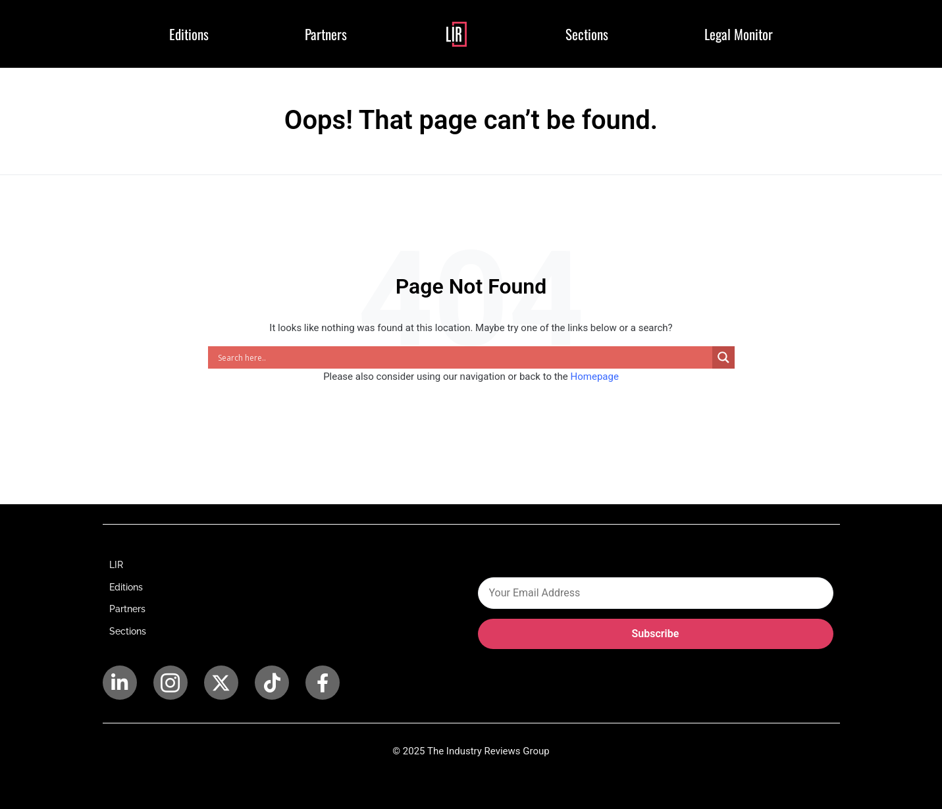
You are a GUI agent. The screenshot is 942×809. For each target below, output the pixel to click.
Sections (586, 34)
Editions (189, 34)
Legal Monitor (738, 34)
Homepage (595, 376)
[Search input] (463, 357)
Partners (326, 34)
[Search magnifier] (723, 357)
